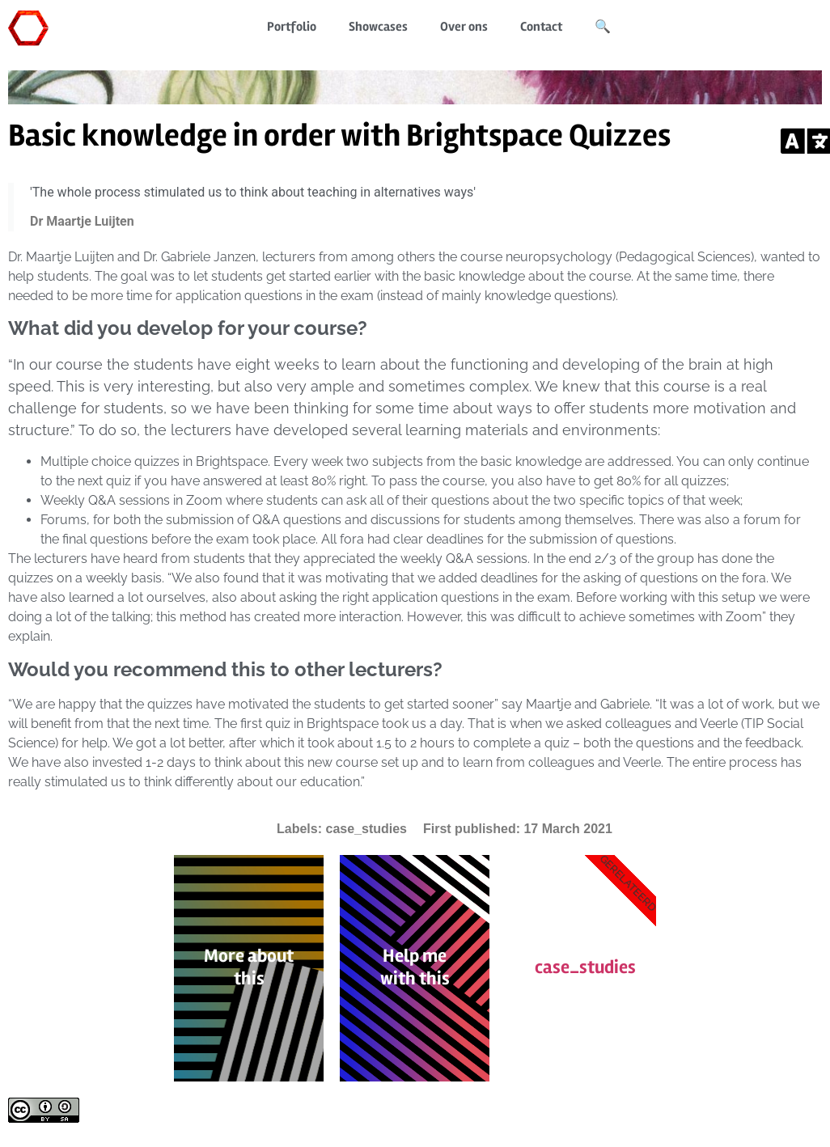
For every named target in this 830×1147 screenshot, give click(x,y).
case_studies (366, 829)
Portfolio (291, 27)
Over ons (464, 27)
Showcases (378, 27)
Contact (541, 27)
